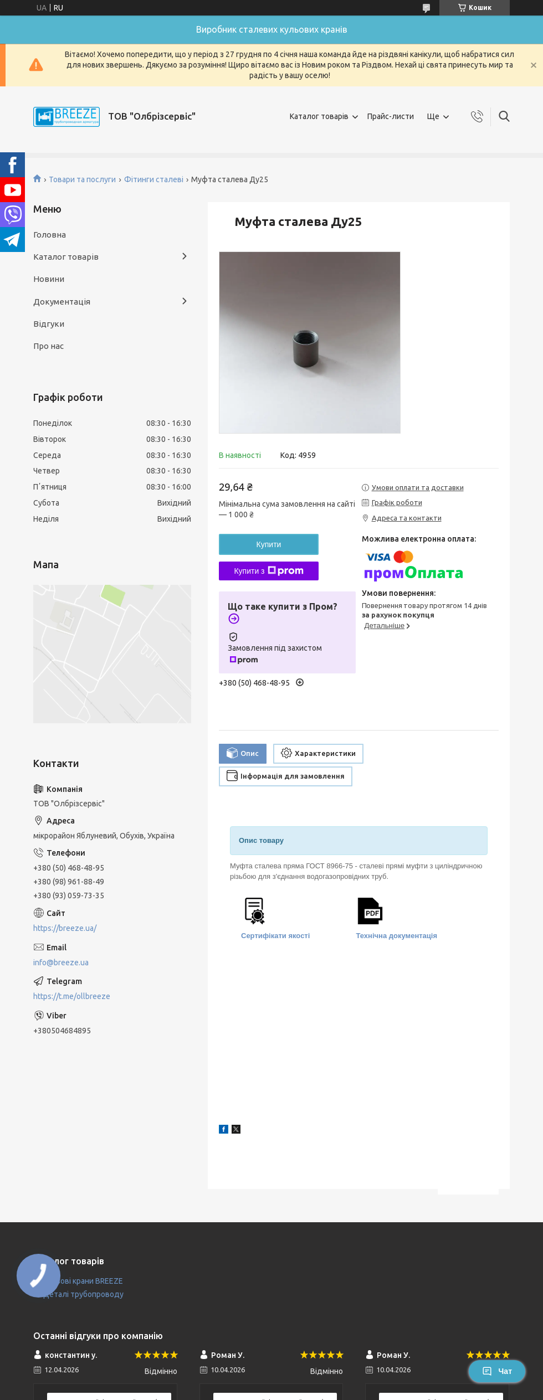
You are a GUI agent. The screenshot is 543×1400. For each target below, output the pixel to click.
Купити (269, 544)
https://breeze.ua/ (64, 928)
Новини (48, 279)
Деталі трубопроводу (83, 1294)
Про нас (48, 346)
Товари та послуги (82, 179)
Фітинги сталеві (153, 179)
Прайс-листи (390, 116)
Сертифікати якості (275, 935)
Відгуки (48, 323)
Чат (497, 1371)
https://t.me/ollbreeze (71, 996)
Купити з (268, 571)
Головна (49, 234)
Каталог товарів (319, 116)
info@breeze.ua (61, 962)
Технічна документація (397, 935)
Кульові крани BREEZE (83, 1281)
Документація (61, 301)
